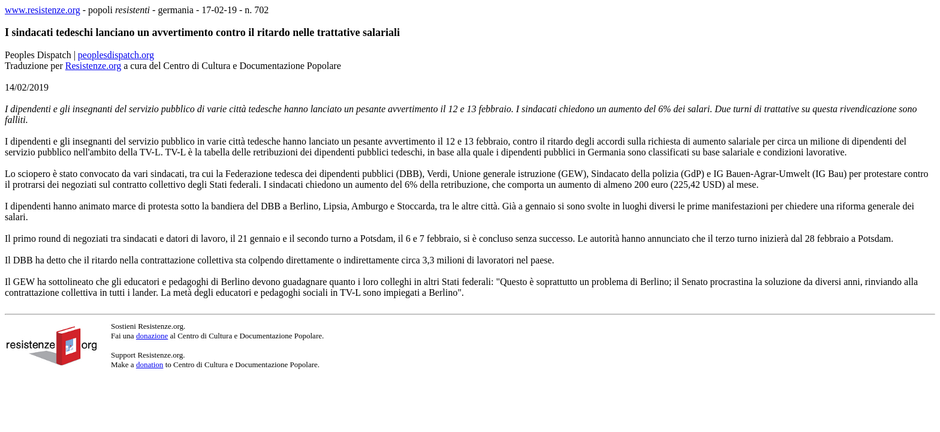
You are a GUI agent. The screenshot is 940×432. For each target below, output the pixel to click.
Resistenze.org (93, 66)
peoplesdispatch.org (116, 55)
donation (150, 364)
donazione (152, 335)
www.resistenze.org (42, 10)
